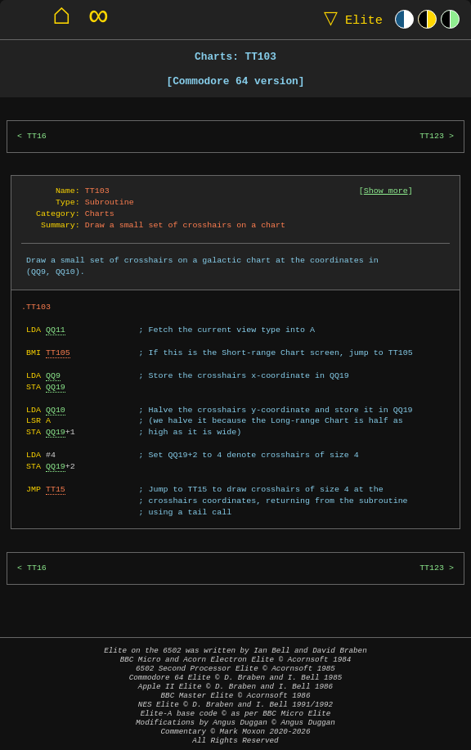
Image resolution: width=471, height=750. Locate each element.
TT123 (431, 136)
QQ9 (53, 375)
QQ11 (55, 329)
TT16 (37, 136)
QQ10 (55, 409)
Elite (349, 19)
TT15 (55, 489)
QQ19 (55, 387)
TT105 (58, 352)
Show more (386, 190)
